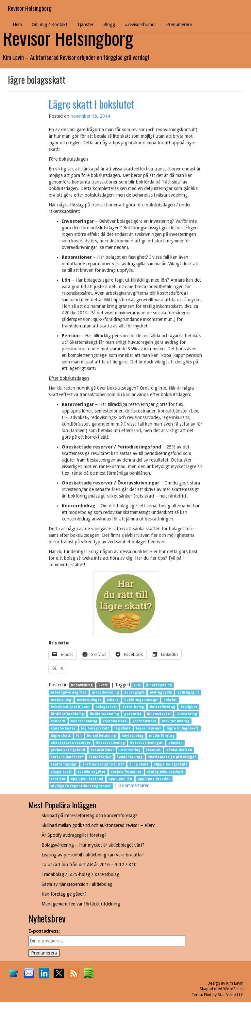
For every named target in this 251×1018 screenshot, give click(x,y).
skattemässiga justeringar (172, 757)
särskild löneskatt (67, 757)
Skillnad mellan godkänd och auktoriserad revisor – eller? (98, 825)
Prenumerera (179, 24)
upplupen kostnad (87, 779)
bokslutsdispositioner (70, 707)
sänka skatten (179, 750)
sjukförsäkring (129, 757)
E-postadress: (44, 931)
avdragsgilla (161, 692)
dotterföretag (162, 707)
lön (79, 735)
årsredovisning (105, 692)
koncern (58, 721)
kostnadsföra (115, 721)
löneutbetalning (101, 735)
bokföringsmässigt (141, 699)
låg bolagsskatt (95, 728)
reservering (130, 750)
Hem (17, 24)
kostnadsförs (144, 721)
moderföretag (162, 735)
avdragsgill (134, 692)
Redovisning (82, 685)
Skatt (103, 685)
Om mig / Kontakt (49, 24)
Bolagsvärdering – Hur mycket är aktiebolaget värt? (93, 845)
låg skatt (122, 728)
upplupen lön (120, 779)
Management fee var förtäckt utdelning (81, 903)
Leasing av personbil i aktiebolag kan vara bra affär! (93, 854)
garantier (133, 714)
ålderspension (159, 685)
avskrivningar (89, 699)
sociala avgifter (91, 771)
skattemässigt (64, 764)
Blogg (109, 24)
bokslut (170, 699)
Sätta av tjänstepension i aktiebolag (77, 884)
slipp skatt (138, 764)
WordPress (233, 989)
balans (113, 699)
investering (186, 714)
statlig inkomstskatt (165, 771)
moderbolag (132, 735)
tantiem (58, 779)
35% (137, 685)
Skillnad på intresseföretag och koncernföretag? (89, 815)
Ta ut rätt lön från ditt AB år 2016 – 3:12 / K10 (89, 864)
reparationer (102, 750)
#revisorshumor (140, 24)
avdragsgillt (188, 692)
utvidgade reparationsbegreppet (81, 786)
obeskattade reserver (71, 743)
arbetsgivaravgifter (68, 692)
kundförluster (63, 728)
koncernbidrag (84, 721)
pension (175, 743)
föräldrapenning (104, 714)
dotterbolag (133, 707)
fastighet (189, 707)
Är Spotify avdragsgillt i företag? (74, 835)
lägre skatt (61, 735)
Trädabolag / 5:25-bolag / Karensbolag (80, 874)
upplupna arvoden (154, 779)
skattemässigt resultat (103, 764)
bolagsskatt (106, 707)
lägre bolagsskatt (183, 728)
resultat (153, 750)
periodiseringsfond (68, 750)
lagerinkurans (148, 728)
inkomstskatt (159, 714)
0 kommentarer (133, 785)
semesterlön (100, 757)
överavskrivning (110, 743)
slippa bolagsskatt (170, 764)
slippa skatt (61, 771)
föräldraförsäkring (67, 714)
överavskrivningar (146, 743)
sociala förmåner (126, 771)
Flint (207, 994)
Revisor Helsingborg (30, 8)
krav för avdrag (176, 721)
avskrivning (61, 699)
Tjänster (85, 24)
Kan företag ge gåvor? (64, 894)
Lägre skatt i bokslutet (91, 104)
